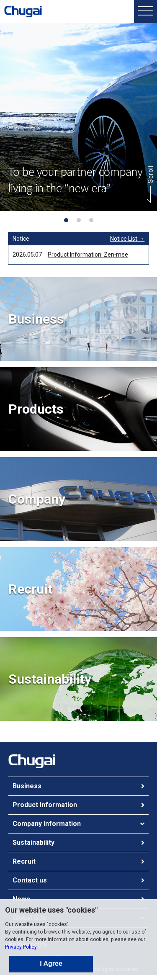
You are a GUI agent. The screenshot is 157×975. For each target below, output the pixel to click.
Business (27, 786)
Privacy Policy (21, 947)
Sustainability (33, 842)
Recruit (24, 861)
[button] (66, 220)
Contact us (30, 880)
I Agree (51, 963)
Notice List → (127, 238)
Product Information (45, 805)
